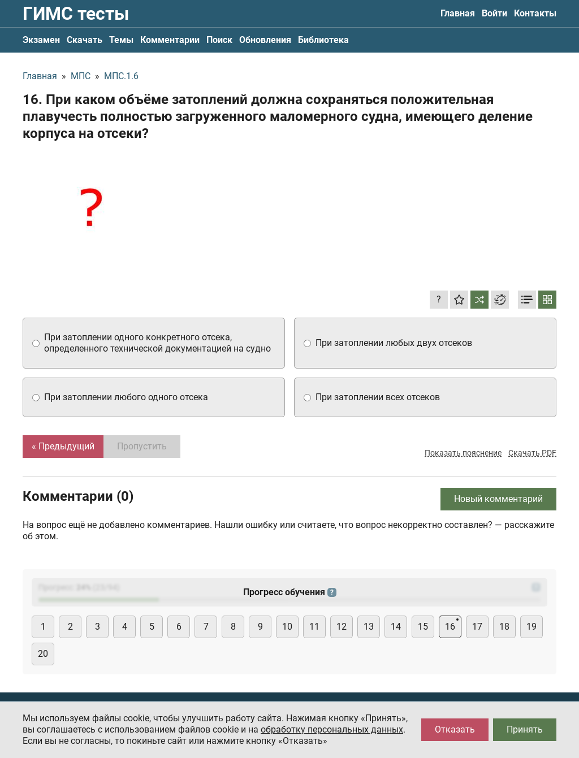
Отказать (455, 729)
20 (43, 653)
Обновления (265, 39)
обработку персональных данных (332, 729)
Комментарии (170, 39)
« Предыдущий (63, 446)
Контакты (535, 13)
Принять (525, 729)
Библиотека (323, 39)
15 (423, 626)
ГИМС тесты (76, 13)
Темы (121, 39)
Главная (457, 13)
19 (531, 626)
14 (396, 626)
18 (504, 626)
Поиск (219, 39)
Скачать (84, 39)
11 (314, 626)
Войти (494, 13)
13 (369, 626)
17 (477, 626)
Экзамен (41, 39)
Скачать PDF (532, 452)
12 (341, 626)
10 (287, 626)
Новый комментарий (498, 498)
